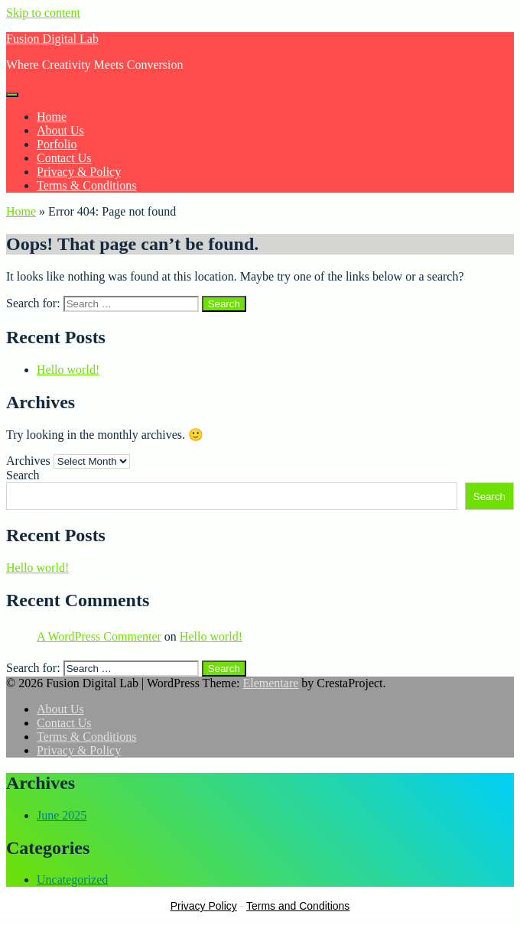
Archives (28, 460)
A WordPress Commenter (99, 636)
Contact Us (64, 157)
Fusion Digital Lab (52, 38)
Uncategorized (72, 879)
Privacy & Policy (79, 171)
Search (23, 475)
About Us (60, 130)
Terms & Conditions (86, 185)
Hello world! (68, 369)
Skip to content (43, 12)
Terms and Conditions (297, 906)
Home (52, 116)
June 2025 (61, 815)
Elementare (270, 683)
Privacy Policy (204, 906)
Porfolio (56, 144)
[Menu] (12, 94)
